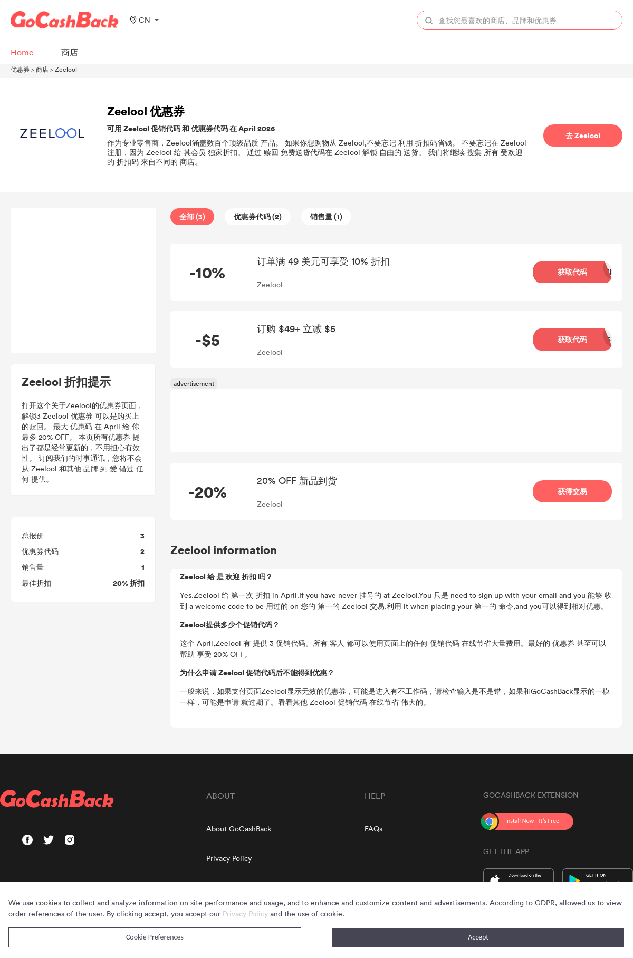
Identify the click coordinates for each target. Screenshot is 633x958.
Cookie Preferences (155, 937)
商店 (42, 69)
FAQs (373, 829)
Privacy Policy (229, 858)
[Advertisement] (83, 281)
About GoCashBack (238, 829)
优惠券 (20, 69)
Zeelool (66, 69)
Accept (478, 937)
